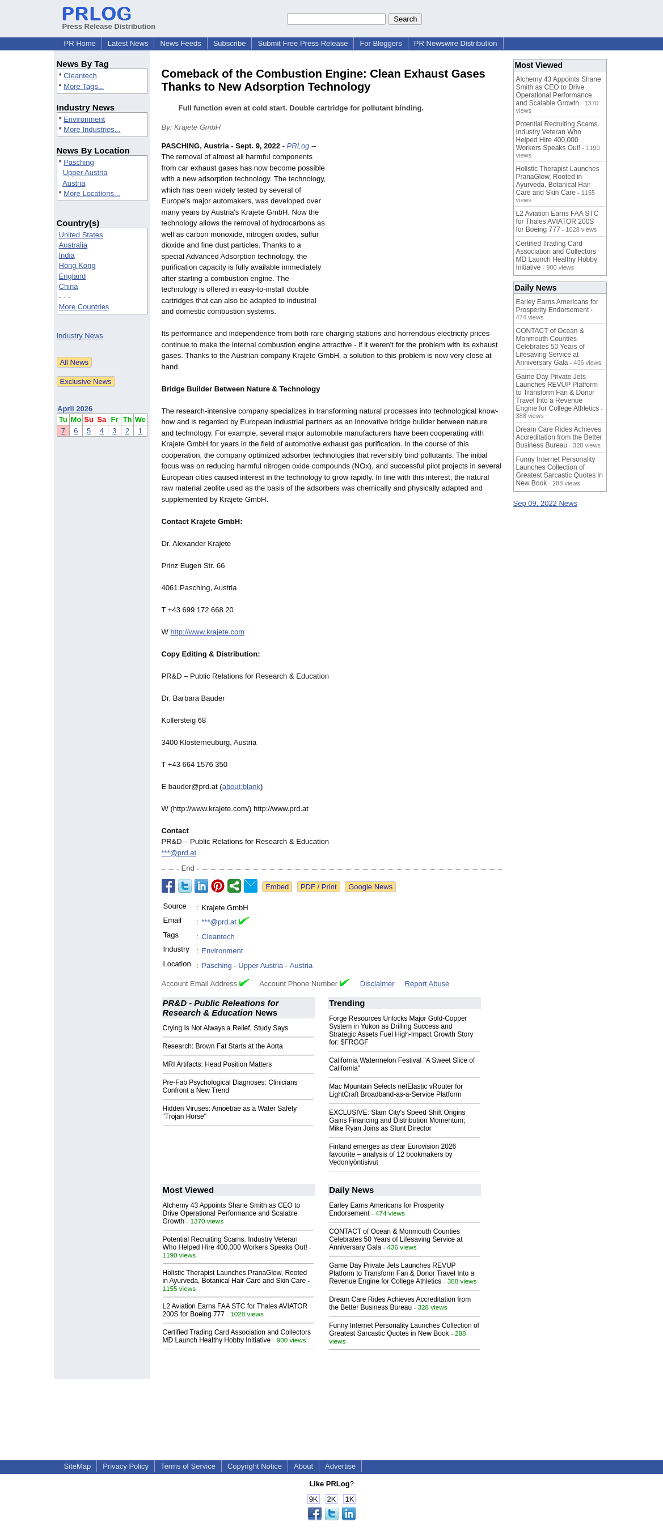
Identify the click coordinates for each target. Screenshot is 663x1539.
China (68, 286)
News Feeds (180, 43)
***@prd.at (179, 853)
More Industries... (92, 129)
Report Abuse (427, 983)
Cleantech (80, 75)
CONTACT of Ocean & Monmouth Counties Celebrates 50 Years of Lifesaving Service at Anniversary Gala (395, 1239)
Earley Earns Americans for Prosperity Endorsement (557, 306)
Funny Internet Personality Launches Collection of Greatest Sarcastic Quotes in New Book (404, 1329)
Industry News (80, 335)
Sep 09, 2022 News (545, 503)
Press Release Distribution (109, 22)
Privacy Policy (126, 1466)
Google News (370, 887)
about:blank (241, 786)
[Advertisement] (417, 224)
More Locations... (92, 193)
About (303, 1466)
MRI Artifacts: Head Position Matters (217, 1064)
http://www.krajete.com (207, 632)
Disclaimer (377, 983)
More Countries (84, 306)
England (72, 276)
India (67, 255)
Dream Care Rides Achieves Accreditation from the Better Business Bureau (400, 1303)
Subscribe (229, 43)
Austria (73, 183)
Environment (84, 119)
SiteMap (77, 1466)
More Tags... (84, 86)
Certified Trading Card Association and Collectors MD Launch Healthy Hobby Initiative (237, 1336)
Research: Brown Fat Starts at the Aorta (223, 1046)
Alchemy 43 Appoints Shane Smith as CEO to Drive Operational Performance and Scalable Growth (232, 1213)
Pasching (79, 162)
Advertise (340, 1466)
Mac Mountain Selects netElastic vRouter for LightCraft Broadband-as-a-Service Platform (396, 1090)
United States (81, 235)
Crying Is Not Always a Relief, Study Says (225, 1028)
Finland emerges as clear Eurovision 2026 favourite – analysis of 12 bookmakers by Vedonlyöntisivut (392, 1154)
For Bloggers (381, 43)
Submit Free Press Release (302, 43)
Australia (73, 245)
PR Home (80, 43)
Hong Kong (77, 265)
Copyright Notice (254, 1466)
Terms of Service (188, 1466)
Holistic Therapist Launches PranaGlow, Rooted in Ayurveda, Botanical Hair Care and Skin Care (235, 1277)
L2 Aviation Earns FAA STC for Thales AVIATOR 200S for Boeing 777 (557, 221)
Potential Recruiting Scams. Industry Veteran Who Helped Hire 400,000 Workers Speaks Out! (235, 1243)
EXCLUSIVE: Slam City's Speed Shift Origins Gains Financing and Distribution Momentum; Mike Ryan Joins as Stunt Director (397, 1120)
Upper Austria (85, 172)
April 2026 (74, 408)
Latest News (128, 43)
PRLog (298, 146)
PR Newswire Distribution (455, 43)
